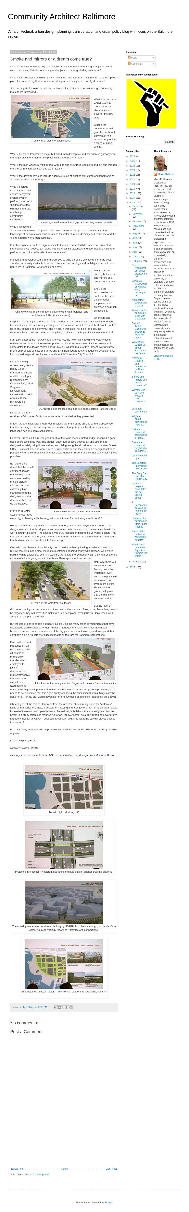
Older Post (111, 1168)
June (135, 242)
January (137, 561)
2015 (133, 567)
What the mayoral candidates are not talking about (139, 490)
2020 (133, 184)
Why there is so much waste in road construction (139, 397)
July (134, 238)
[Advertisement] (64, 1143)
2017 (133, 197)
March (136, 256)
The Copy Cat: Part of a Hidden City (139, 476)
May (135, 247)
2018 (133, 193)
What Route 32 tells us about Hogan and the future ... (139, 348)
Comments (135, 63)
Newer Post (17, 1168)
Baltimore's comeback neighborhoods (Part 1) (139, 446)
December (137, 206)
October (137, 221)
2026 (133, 156)
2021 (133, 179)
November (137, 214)
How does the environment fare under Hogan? (139, 522)
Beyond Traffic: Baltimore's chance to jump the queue (139, 330)
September (138, 226)
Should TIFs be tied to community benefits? (139, 535)
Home (64, 1168)
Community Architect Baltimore (62, 16)
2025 (133, 161)
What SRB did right (139, 457)
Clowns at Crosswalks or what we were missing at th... (139, 288)
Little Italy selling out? (139, 410)
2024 (133, 165)
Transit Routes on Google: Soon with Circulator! (139, 314)
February (137, 261)
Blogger (109, 1202)
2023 (133, 170)
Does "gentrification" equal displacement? (139, 271)
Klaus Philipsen (166, 174)
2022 (133, 174)
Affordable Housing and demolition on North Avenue (139, 365)
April (135, 251)
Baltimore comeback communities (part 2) (139, 433)
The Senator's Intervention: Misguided (139, 466)
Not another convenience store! (139, 303)
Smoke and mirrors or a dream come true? (139, 381)
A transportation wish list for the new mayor (139, 508)
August (136, 233)
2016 (133, 202)
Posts (132, 57)
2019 (133, 188)
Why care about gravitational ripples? (139, 420)
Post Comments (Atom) (37, 1174)
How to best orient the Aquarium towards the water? (139, 550)
